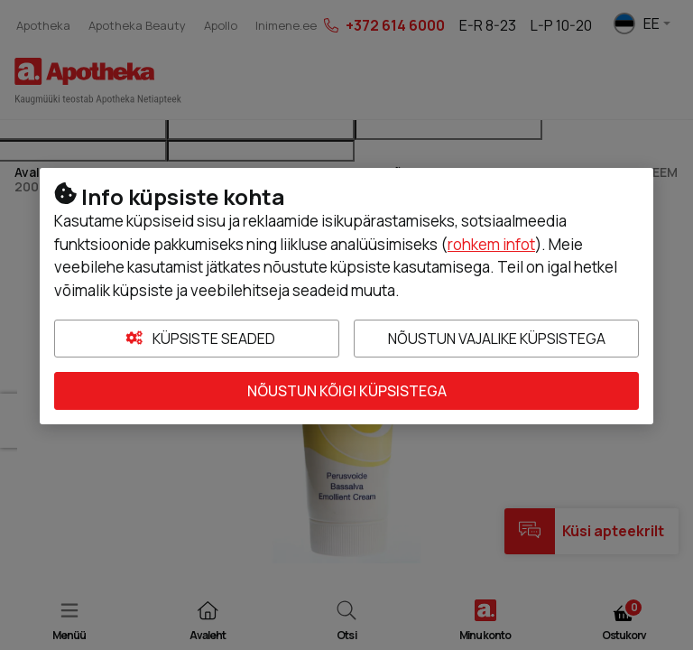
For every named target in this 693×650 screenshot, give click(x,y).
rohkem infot (491, 244)
